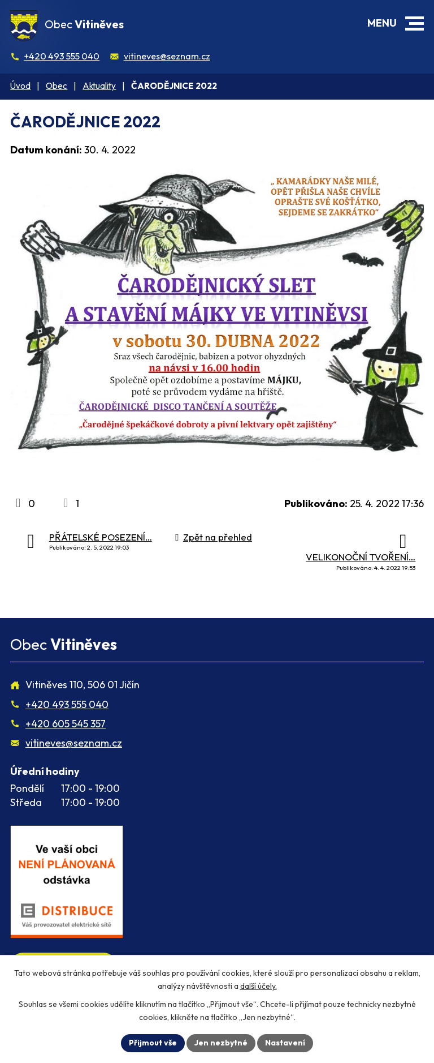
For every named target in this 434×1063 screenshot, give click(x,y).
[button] (414, 23)
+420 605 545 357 (65, 723)
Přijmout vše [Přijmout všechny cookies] (153, 1043)
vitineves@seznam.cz (167, 56)
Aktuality (99, 85)
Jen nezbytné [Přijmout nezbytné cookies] (221, 1043)
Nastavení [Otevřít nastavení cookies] (285, 1043)
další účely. (258, 986)
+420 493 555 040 (61, 56)
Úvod (20, 85)
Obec (56, 85)
